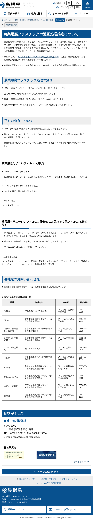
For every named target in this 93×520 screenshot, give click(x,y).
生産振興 (30, 20)
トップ (4, 20)
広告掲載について (81, 462)
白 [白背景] (64, 3)
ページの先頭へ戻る (48, 471)
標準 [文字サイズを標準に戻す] (78, 7)
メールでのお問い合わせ (65, 509)
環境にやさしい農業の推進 (44, 20)
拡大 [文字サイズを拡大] (71, 7)
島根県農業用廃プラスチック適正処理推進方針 (38, 57)
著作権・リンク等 (49, 479)
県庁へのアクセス (16, 509)
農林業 (22, 20)
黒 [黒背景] (69, 3)
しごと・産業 (13, 20)
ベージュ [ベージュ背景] (76, 3)
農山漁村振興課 (11, 25)
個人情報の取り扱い (27, 479)
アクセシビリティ (69, 479)
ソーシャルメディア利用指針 (49, 483)
